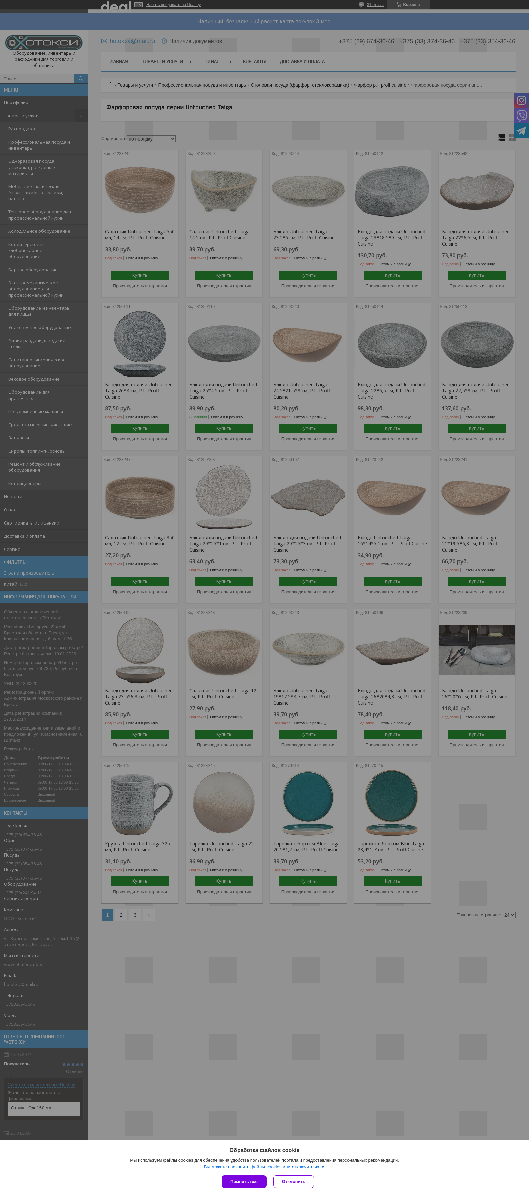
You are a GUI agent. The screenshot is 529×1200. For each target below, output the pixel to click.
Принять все (244, 1181)
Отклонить (293, 1181)
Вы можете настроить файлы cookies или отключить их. (262, 1166)
